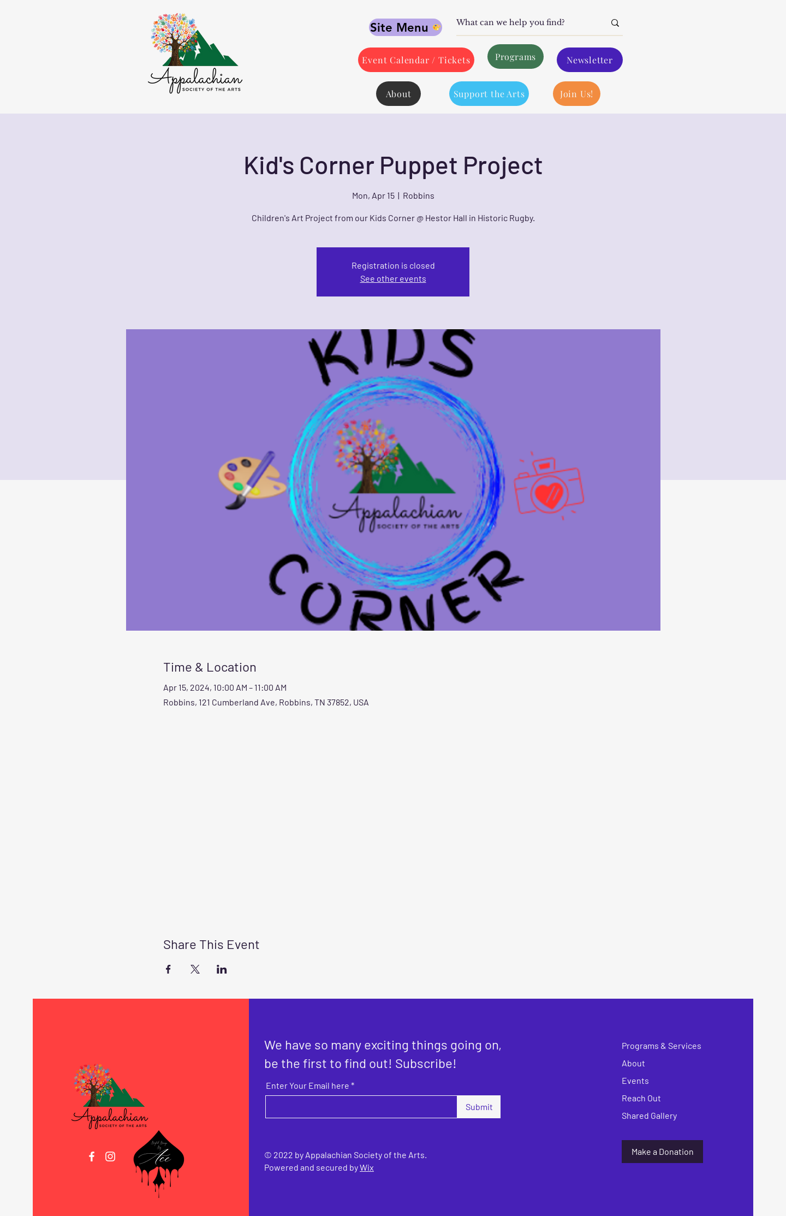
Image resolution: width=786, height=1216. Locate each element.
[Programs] (515, 56)
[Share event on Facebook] (168, 969)
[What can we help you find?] (522, 23)
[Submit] (479, 1106)
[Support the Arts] (489, 93)
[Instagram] (110, 1156)
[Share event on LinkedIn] (222, 969)
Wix (367, 1167)
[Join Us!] (576, 93)
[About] (398, 93)
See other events (393, 278)
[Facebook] (91, 1156)
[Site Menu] (405, 27)
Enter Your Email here (307, 1085)
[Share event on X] (195, 969)
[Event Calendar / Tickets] (416, 60)
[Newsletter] (590, 60)
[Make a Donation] (662, 1151)
